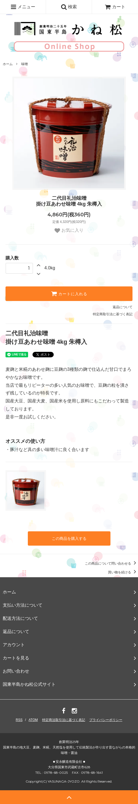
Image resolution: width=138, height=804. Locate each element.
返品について (122, 307)
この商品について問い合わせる (111, 563)
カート (115, 6)
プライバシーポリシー (105, 720)
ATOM (33, 720)
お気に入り (69, 230)
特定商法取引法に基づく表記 (63, 720)
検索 (69, 7)
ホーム (8, 64)
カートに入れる (69, 294)
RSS (19, 720)
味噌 (24, 64)
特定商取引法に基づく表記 (112, 314)
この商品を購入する (69, 538)
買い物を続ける (123, 572)
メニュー (22, 7)
